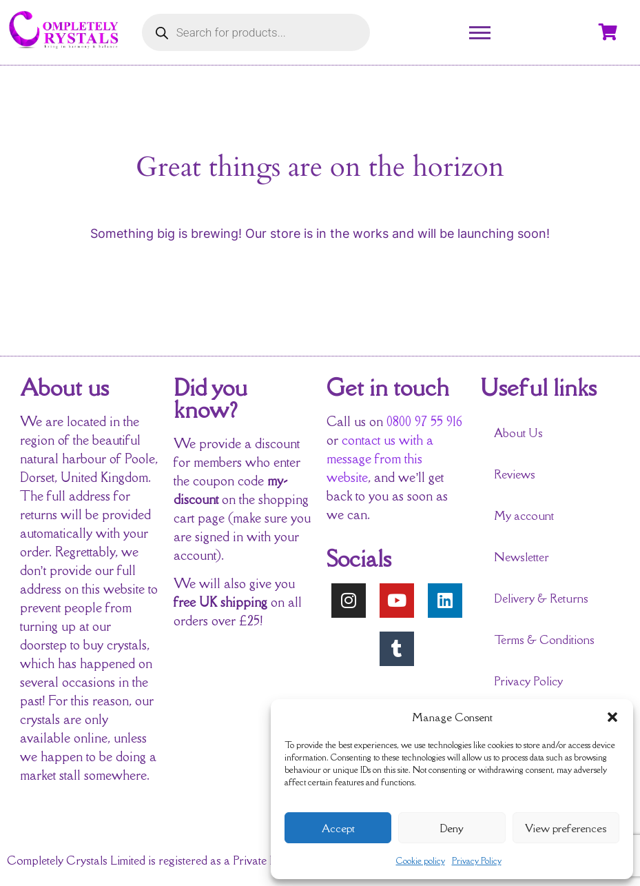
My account (524, 515)
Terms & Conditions (544, 639)
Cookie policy (420, 861)
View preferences (565, 828)
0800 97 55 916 (424, 421)
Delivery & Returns (541, 598)
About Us (518, 433)
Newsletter (521, 557)
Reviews (514, 474)
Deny (452, 828)
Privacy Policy (477, 861)
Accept (338, 828)
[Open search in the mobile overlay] (256, 32)
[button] (612, 717)
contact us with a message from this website (380, 458)
